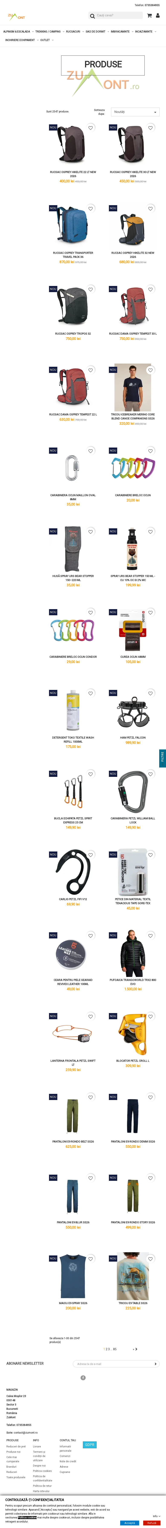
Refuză (151, 1523)
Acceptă (129, 1523)
